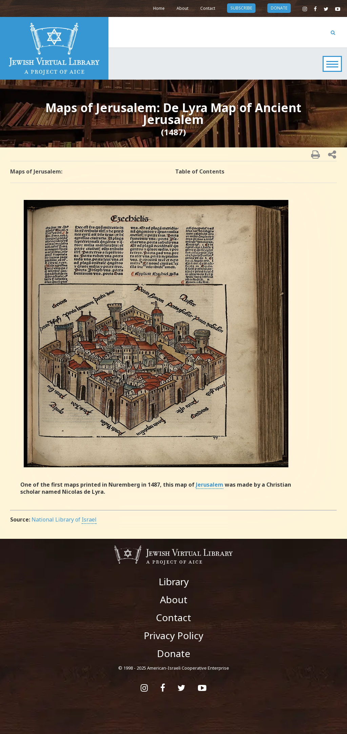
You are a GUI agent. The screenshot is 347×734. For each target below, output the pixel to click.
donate (279, 8)
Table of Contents (199, 171)
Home (159, 8)
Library (174, 581)
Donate (173, 653)
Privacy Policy (173, 635)
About (182, 8)
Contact (207, 8)
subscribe (241, 8)
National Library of (64, 519)
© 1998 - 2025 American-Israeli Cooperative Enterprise (173, 668)
